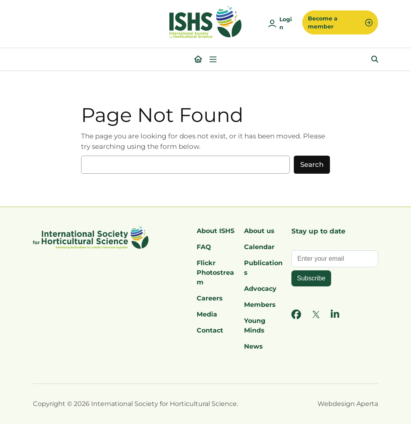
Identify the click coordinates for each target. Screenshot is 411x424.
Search (312, 164)
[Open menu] (213, 59)
